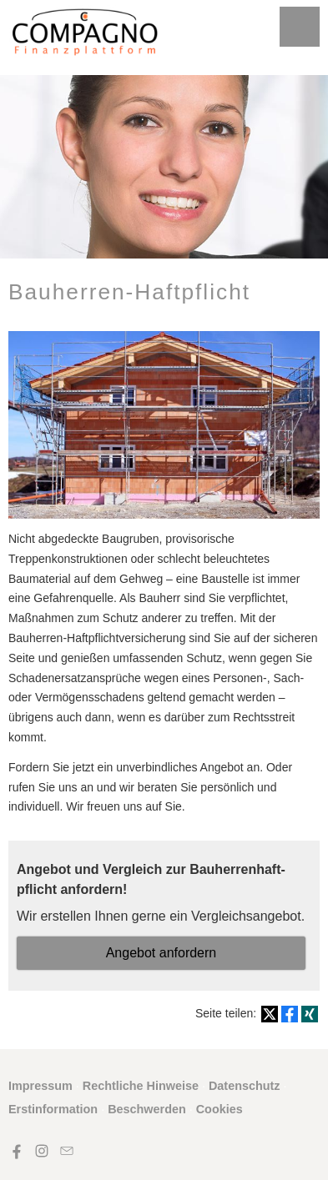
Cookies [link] (219, 1109)
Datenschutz (244, 1085)
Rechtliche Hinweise (141, 1085)
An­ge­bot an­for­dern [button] (161, 953)
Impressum (40, 1085)
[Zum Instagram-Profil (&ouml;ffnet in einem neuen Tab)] (41, 1150)
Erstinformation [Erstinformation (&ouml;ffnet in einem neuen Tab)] (53, 1109)
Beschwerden (147, 1109)
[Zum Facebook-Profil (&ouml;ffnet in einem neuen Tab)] (16, 1150)
